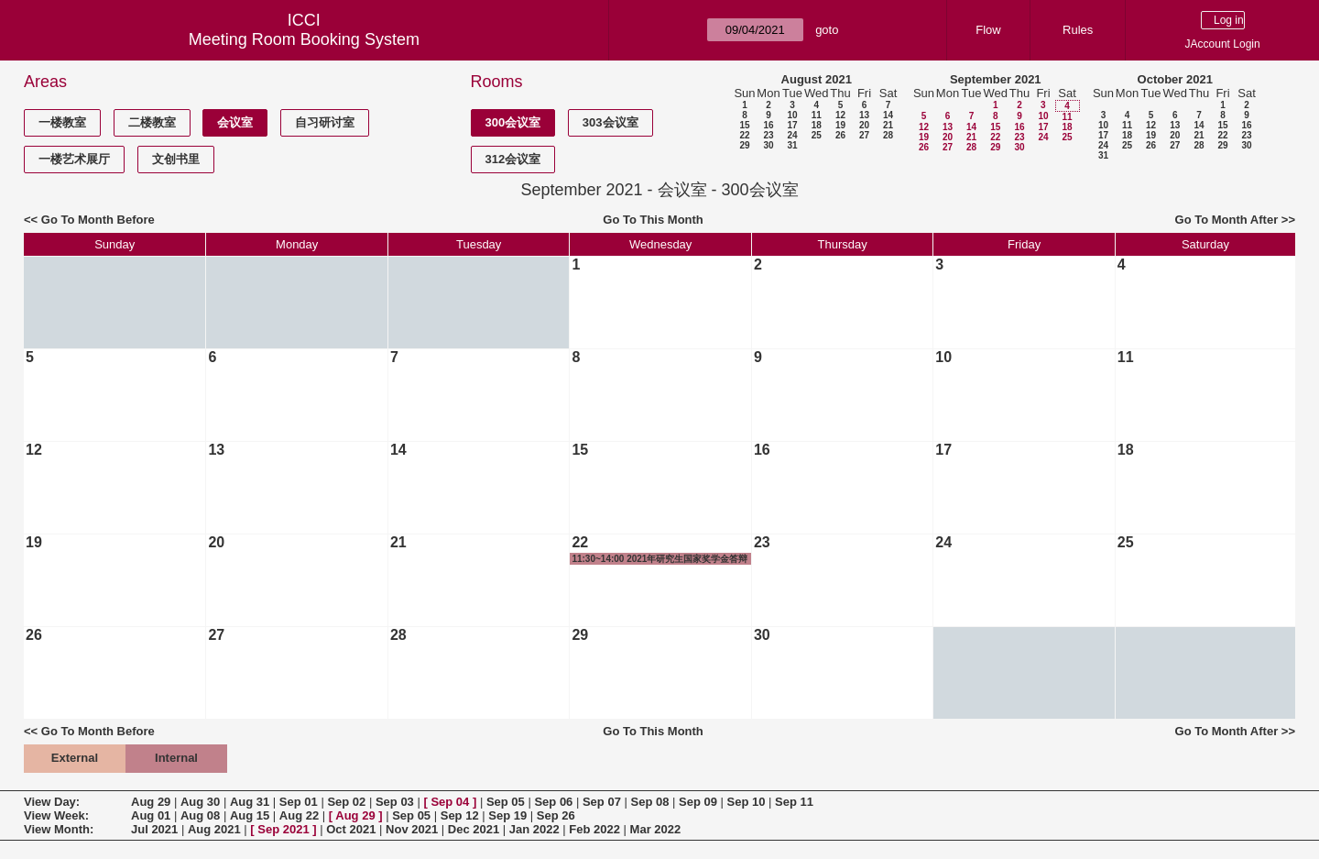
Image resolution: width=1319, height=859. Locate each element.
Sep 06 (553, 802)
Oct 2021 (351, 829)
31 (792, 145)
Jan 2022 (534, 829)
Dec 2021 (473, 829)
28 (888, 135)
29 (744, 145)
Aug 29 (150, 802)
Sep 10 (746, 802)
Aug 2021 (214, 829)
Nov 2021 (412, 829)
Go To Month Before (98, 219)
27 (864, 135)
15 (744, 125)
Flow (988, 30)
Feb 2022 (594, 829)
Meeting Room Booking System (304, 39)
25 (817, 135)
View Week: (56, 815)
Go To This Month (653, 219)
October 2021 (1175, 79)
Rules (1078, 30)
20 (864, 125)
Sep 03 (395, 802)
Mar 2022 (655, 829)
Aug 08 (200, 815)
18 (817, 125)
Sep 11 (794, 802)
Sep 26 (556, 815)
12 (840, 115)
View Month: (58, 829)
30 (768, 145)
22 (744, 135)
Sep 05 (505, 802)
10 (792, 115)
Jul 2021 (154, 829)
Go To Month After (1227, 219)
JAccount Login (1222, 44)
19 (840, 125)
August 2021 (816, 79)
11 (817, 115)
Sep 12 (460, 815)
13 (864, 115)
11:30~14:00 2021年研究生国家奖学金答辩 (659, 559)
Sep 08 (649, 802)
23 (768, 135)
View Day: (52, 802)
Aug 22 (299, 815)
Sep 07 (602, 802)
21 (888, 125)
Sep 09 (698, 802)
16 (768, 125)
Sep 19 (507, 815)
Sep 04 (450, 802)
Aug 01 (150, 815)
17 (792, 125)
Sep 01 (298, 802)
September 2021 (995, 79)
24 (792, 135)
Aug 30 (200, 802)
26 (840, 135)
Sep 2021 (283, 829)
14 (888, 115)
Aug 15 (249, 815)
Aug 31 (249, 802)
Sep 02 (346, 802)
